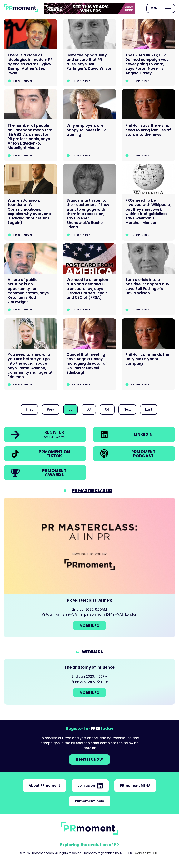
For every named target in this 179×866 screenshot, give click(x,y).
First (29, 409)
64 (107, 409)
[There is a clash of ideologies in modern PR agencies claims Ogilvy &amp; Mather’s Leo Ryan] (30, 53)
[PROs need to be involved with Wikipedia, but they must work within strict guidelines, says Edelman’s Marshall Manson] (148, 202)
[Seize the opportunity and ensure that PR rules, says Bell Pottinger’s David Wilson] (89, 53)
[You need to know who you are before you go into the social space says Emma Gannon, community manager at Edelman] (30, 354)
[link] (89, 8)
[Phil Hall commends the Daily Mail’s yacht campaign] (148, 354)
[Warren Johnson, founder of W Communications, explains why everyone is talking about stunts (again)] (30, 202)
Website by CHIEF (146, 853)
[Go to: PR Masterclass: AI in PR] (89, 567)
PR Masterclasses (92, 490)
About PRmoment (44, 785)
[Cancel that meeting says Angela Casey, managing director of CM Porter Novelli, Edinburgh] (89, 354)
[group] (89, 8)
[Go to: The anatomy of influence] (89, 682)
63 (89, 409)
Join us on (90, 785)
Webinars (92, 652)
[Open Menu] (160, 8)
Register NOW (89, 759)
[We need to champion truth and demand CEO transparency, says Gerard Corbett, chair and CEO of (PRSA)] (89, 279)
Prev (50, 409)
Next (127, 409)
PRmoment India (89, 801)
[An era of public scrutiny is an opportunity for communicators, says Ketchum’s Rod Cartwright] (30, 279)
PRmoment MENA (135, 785)
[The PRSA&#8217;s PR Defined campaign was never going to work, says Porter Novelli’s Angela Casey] (148, 53)
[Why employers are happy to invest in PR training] (89, 125)
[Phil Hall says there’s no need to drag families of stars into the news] (148, 125)
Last (148, 409)
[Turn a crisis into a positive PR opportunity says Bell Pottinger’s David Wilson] (148, 279)
